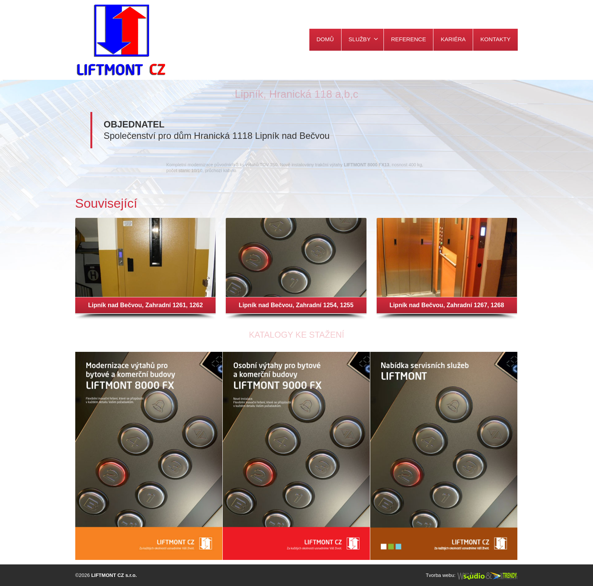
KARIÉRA (453, 39)
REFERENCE (408, 39)
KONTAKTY (495, 39)
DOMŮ (325, 39)
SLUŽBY (363, 39)
